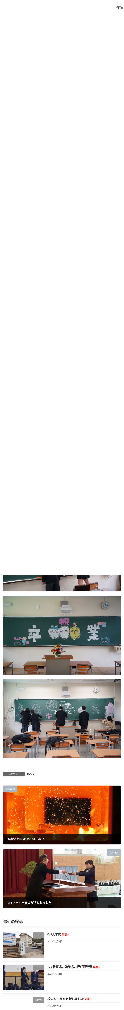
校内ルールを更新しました (69, 999)
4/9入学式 (58, 934)
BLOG (30, 773)
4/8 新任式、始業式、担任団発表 (73, 966)
